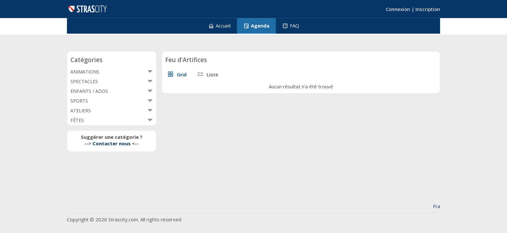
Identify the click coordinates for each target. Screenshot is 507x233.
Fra (436, 206)
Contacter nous (111, 143)
